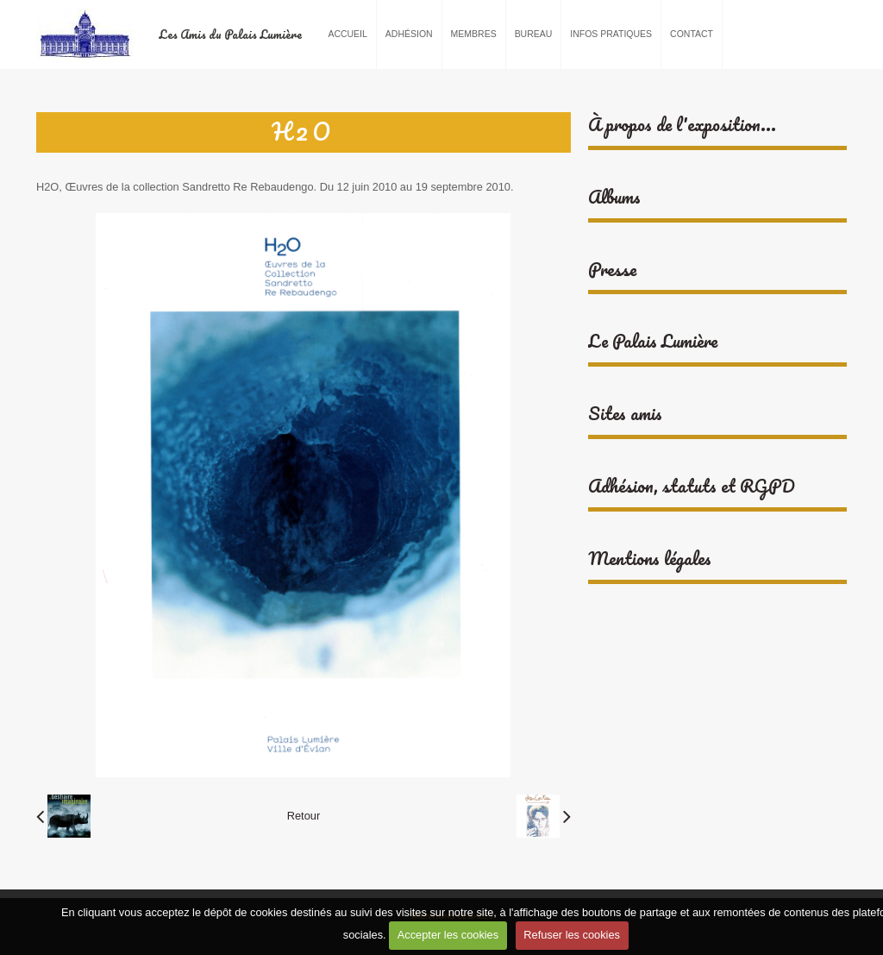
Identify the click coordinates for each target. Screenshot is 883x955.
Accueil (347, 34)
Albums (614, 197)
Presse (612, 269)
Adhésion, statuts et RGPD (691, 486)
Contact (691, 34)
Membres (474, 34)
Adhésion (409, 34)
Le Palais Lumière (652, 341)
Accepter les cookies (448, 934)
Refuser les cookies (571, 934)
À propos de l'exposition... (682, 124)
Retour (303, 815)
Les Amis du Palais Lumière (230, 34)
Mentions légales (649, 558)
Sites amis (625, 413)
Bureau (534, 34)
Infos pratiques (611, 34)
